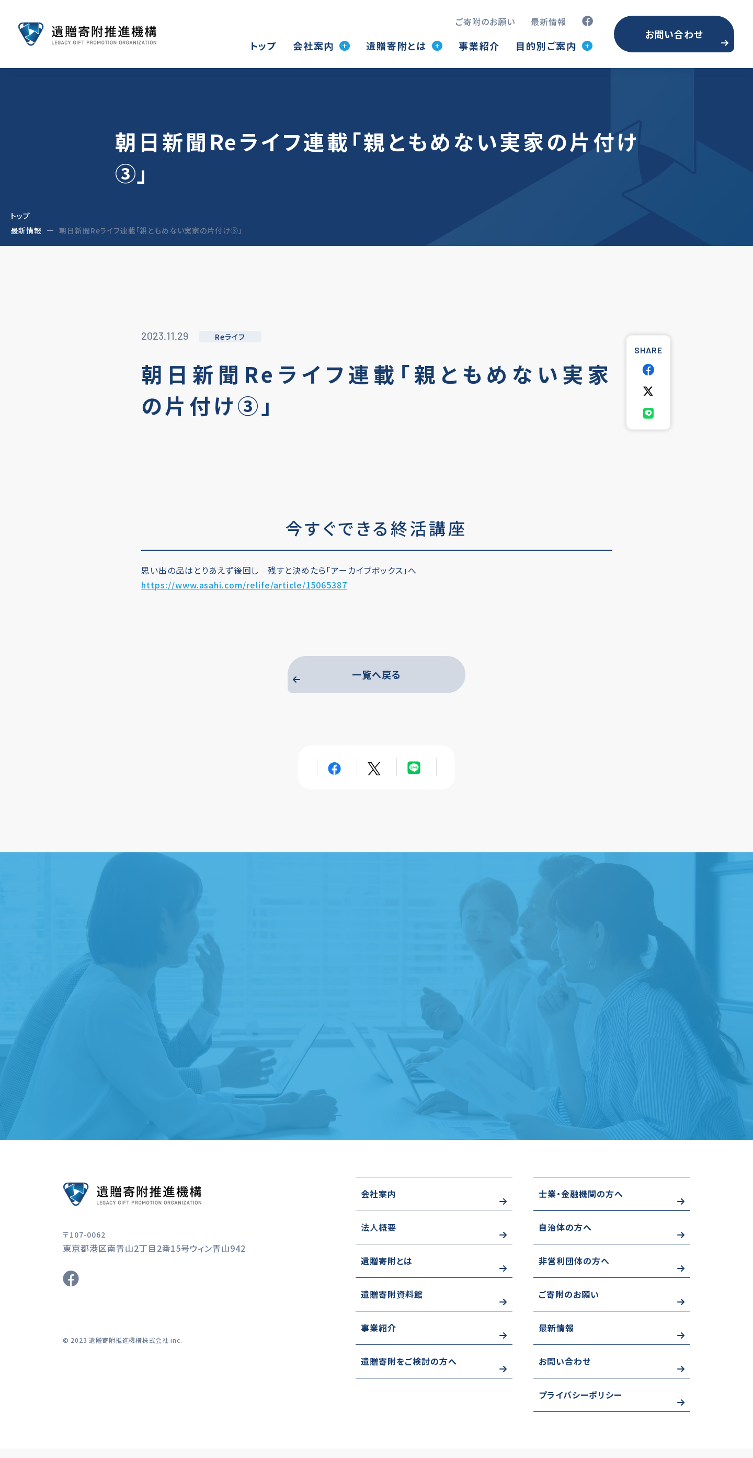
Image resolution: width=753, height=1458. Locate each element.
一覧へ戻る (376, 677)
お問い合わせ (674, 34)
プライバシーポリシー (580, 1404)
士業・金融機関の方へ (581, 1203)
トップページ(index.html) (87, 34)
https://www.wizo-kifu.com (162, 1204)
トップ (263, 45)
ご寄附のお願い (485, 21)
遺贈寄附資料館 (392, 1304)
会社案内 (378, 1203)
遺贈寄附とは (387, 1270)
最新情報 (548, 21)
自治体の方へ (565, 1237)
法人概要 (378, 1237)
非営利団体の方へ (574, 1270)
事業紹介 (479, 45)
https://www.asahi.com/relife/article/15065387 (244, 584)
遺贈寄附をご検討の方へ (409, 1371)
